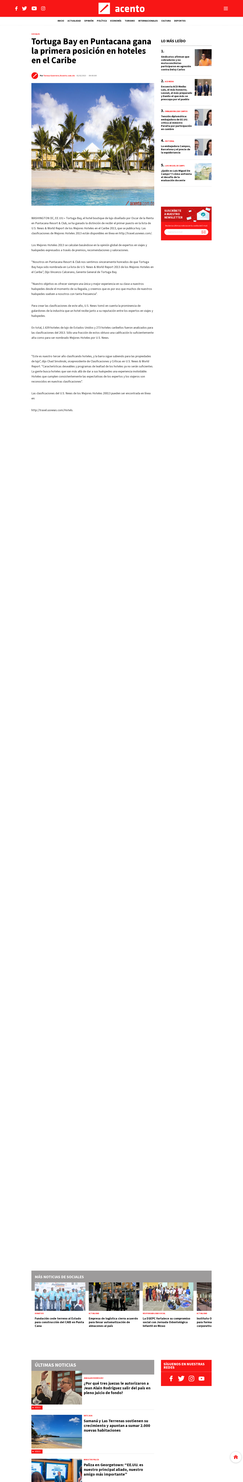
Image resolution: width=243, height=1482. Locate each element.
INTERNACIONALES (148, 21)
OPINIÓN (88, 21)
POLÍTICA (102, 21)
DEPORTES (180, 21)
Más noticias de (59, 1277)
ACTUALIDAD (74, 21)
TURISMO (130, 21)
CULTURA (166, 21)
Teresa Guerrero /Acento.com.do (59, 75)
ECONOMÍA (115, 21)
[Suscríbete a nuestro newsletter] (204, 232)
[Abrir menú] (226, 8)
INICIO (61, 21)
